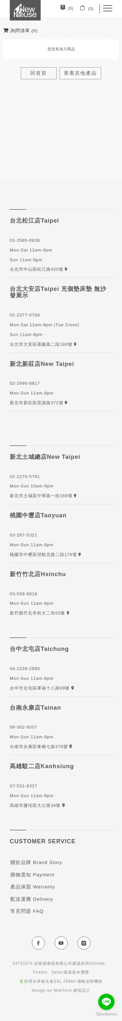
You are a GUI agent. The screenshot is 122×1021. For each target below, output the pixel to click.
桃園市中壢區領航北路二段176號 (44, 554)
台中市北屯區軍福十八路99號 (42, 688)
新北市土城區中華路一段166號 (42, 495)
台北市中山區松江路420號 (37, 269)
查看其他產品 (80, 73)
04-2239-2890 (25, 668)
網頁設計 (81, 990)
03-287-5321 (23, 535)
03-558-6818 (23, 593)
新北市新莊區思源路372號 (37, 402)
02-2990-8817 (25, 383)
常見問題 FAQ (27, 911)
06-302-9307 (23, 727)
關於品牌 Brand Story (36, 862)
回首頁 (38, 73)
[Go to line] (106, 1002)
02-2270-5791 (25, 476)
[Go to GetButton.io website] (106, 1014)
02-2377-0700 (25, 315)
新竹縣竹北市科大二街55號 (37, 613)
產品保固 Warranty (32, 886)
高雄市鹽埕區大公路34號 (37, 805)
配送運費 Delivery (31, 899)
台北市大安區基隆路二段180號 (42, 344)
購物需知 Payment (32, 874)
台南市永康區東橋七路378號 (41, 746)
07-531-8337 (23, 785)
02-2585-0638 (25, 240)
